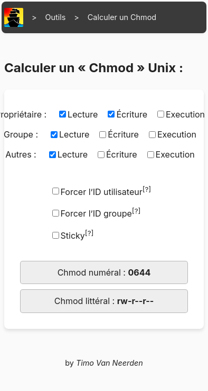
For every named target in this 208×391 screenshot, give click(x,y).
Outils (55, 17)
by (104, 362)
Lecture (83, 114)
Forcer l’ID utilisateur (106, 191)
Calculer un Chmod (122, 17)
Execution (176, 134)
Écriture (131, 114)
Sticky (77, 235)
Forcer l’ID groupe (101, 213)
